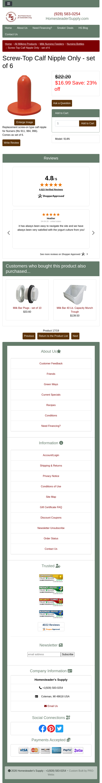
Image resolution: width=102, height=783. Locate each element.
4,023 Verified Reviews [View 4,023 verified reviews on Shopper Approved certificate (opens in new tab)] (51, 189)
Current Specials (50, 394)
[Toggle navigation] (8, 3)
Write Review (11, 142)
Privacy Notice (51, 476)
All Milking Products (26, 44)
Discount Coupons (51, 517)
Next (75, 336)
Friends (51, 374)
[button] (8, 232)
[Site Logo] (19, 17)
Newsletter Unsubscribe (51, 528)
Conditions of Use (51, 486)
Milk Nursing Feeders (52, 44)
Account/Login (51, 455)
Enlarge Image (24, 122)
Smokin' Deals (65, 28)
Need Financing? (42, 28)
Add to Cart (87, 123)
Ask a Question (62, 103)
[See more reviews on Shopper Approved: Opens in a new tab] (60, 254)
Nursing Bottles (75, 44)
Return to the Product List (53, 336)
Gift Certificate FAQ (51, 507)
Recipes (51, 405)
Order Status (51, 538)
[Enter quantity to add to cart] (67, 123)
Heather (51, 218)
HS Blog (83, 28)
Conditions (51, 415)
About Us (22, 28)
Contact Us (11, 34)
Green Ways (51, 384)
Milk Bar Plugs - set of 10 (27, 308)
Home (8, 28)
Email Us (51, 706)
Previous (29, 336)
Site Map (51, 496)
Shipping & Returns (51, 465)
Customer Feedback (50, 363)
